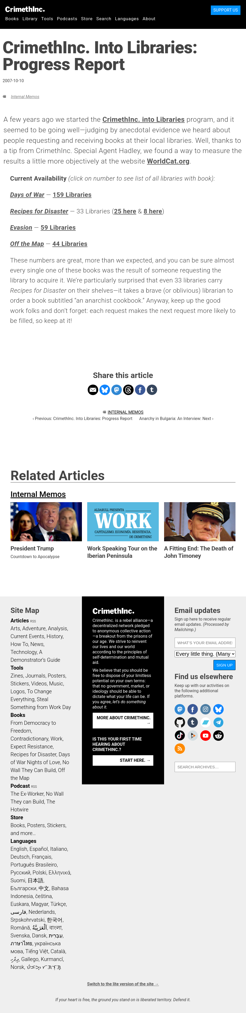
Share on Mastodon (116, 390)
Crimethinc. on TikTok (180, 735)
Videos (39, 683)
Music (56, 683)
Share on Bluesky (105, 390)
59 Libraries (58, 227)
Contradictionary (29, 739)
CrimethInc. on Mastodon (180, 709)
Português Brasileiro (34, 865)
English (19, 849)
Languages (127, 18)
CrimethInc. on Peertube (192, 735)
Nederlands (42, 912)
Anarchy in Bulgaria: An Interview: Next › (176, 418)
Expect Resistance (32, 746)
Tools (47, 18)
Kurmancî (52, 959)
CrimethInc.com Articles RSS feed (180, 748)
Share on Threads (128, 390)
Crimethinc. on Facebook (192, 709)
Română (20, 928)
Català (58, 951)
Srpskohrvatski (28, 920)
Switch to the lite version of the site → (123, 983)
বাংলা (55, 928)
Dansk (39, 935)
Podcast (20, 786)
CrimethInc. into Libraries (143, 119)
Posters (56, 676)
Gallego (30, 959)
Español (38, 849)
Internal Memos (25, 96)
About (149, 18)
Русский (20, 872)
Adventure (34, 628)
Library (30, 18)
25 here (125, 211)
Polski (39, 872)
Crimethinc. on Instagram (205, 709)
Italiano (58, 849)
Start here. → (135, 760)
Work (56, 739)
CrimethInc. (25, 9)
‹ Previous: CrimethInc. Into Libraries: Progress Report (82, 418)
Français (41, 857)
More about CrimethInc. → (124, 720)
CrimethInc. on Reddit (218, 735)
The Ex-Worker (27, 794)
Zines (17, 676)
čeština (43, 896)
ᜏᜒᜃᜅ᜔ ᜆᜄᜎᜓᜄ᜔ (44, 967)
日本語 (35, 880)
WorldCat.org (168, 161)
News (37, 644)
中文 (44, 888)
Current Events (27, 636)
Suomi (18, 880)
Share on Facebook (140, 390)
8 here (153, 211)
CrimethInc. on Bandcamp (205, 722)
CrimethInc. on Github (180, 722)
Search (103, 18)
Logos (18, 691)
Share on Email (93, 390)
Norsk (17, 967)
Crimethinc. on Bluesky (218, 709)
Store (87, 18)
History (54, 636)
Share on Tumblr (152, 390)
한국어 (54, 920)
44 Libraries (69, 244)
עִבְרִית (56, 935)
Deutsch (20, 857)
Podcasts (67, 18)
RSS (33, 621)
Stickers (20, 683)
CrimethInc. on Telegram (218, 722)
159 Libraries (72, 194)
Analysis (57, 628)
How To (19, 644)
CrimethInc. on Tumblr (192, 722)
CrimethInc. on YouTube (205, 735)
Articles (20, 620)
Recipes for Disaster (33, 754)
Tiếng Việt (36, 951)
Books (12, 18)
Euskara (20, 904)
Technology (24, 652)
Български (23, 888)
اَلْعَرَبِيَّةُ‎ (39, 928)
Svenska (20, 935)
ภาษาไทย (21, 943)
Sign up (224, 665)
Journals (35, 676)
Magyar (39, 904)
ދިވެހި (15, 959)
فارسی (18, 912)
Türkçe (58, 904)
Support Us (225, 10)
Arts (15, 628)
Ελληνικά (59, 872)
